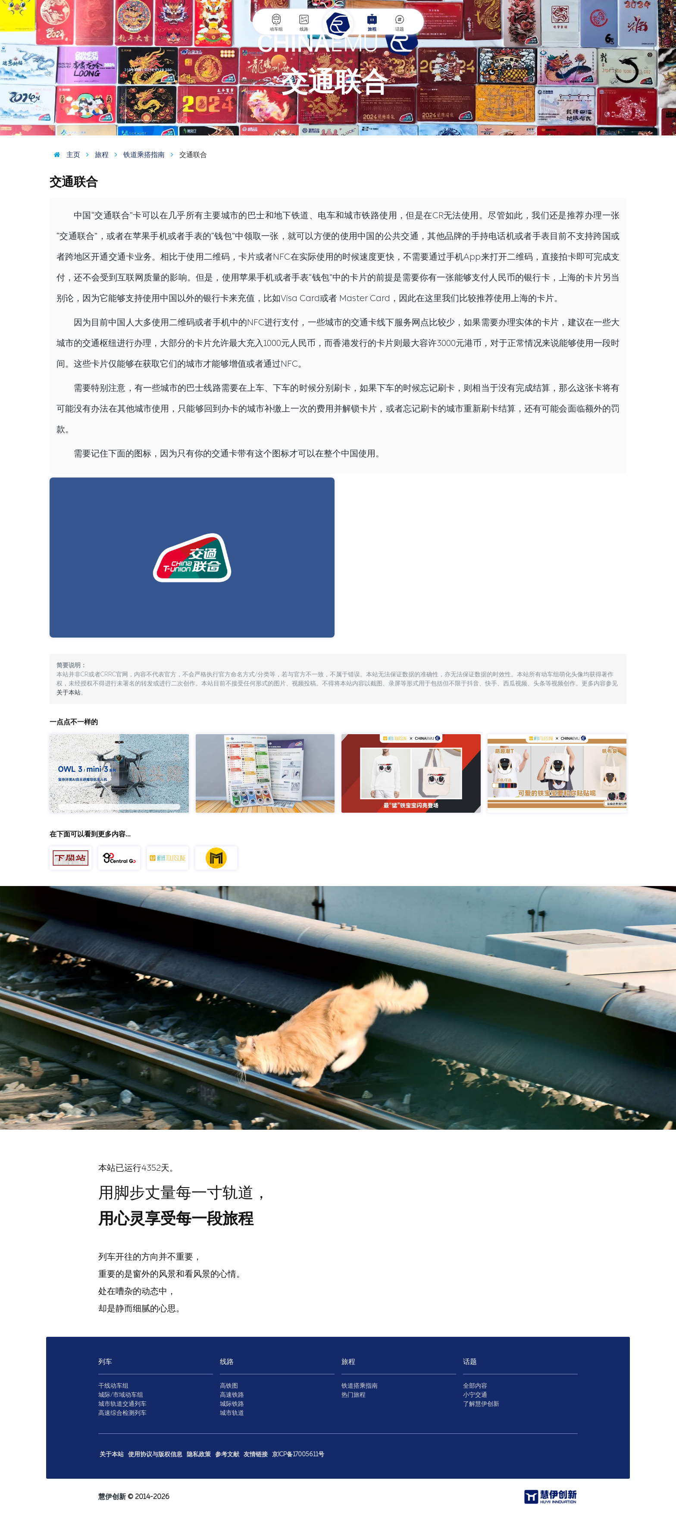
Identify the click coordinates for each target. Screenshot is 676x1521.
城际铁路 (232, 1404)
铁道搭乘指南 (359, 1385)
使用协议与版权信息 (155, 1454)
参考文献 (227, 1454)
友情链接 (256, 1454)
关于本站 (68, 692)
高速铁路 (232, 1394)
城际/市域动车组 (120, 1394)
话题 (399, 22)
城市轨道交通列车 (122, 1404)
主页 (65, 155)
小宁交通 (475, 1394)
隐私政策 (199, 1454)
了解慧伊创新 (481, 1404)
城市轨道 (232, 1413)
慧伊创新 (112, 1497)
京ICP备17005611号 (298, 1454)
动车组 (276, 22)
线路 (303, 22)
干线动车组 (113, 1385)
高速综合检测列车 (122, 1413)
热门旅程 (353, 1394)
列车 (105, 1362)
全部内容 (475, 1385)
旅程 (372, 22)
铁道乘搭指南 (137, 155)
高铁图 (229, 1385)
